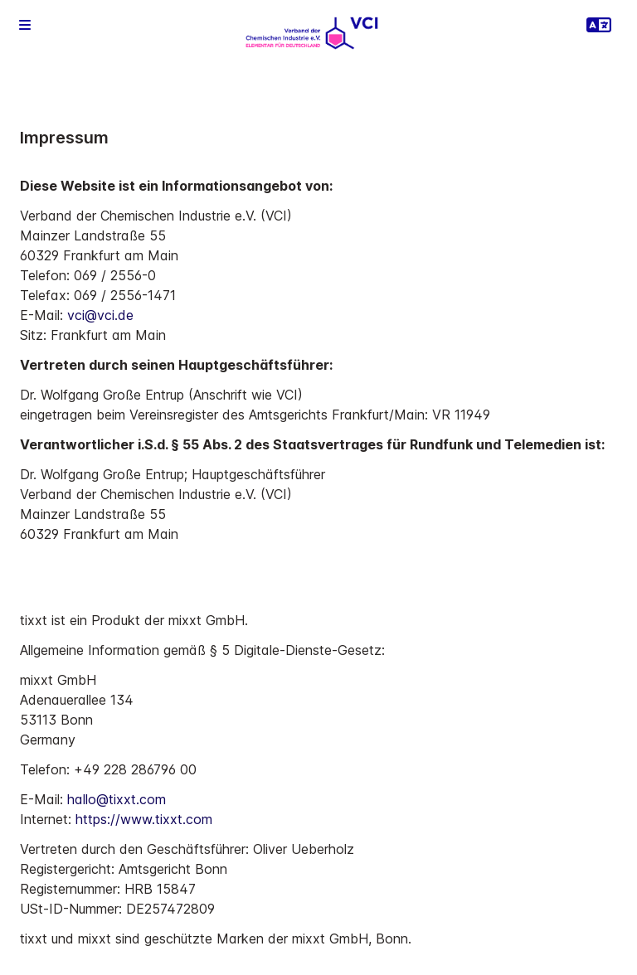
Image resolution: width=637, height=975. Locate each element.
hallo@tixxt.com (116, 799)
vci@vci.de (100, 315)
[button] (25, 25)
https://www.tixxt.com (143, 819)
